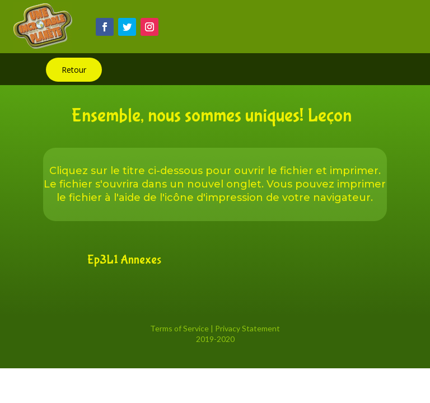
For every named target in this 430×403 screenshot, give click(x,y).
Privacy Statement (247, 328)
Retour (74, 69)
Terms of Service (179, 328)
